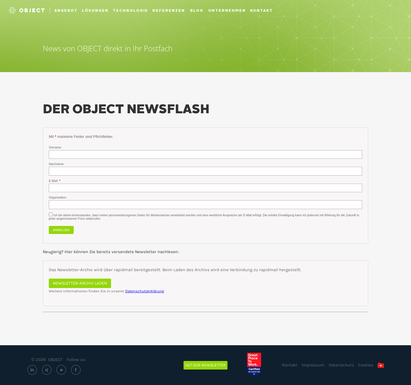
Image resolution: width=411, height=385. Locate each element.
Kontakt (289, 365)
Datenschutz (341, 365)
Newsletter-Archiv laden (80, 283)
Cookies (365, 365)
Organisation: (58, 197)
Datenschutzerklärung (144, 291)
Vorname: (55, 147)
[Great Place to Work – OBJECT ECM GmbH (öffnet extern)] (258, 364)
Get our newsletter (205, 365)
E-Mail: (54, 180)
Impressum (313, 365)
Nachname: (57, 164)
